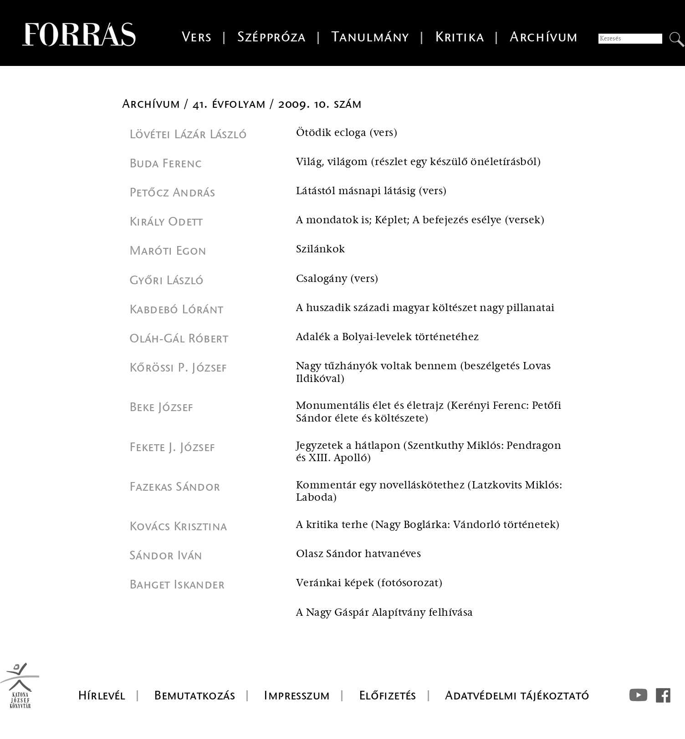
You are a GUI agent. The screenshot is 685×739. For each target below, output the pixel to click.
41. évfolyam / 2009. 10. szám (277, 103)
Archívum (544, 37)
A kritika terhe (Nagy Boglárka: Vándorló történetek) (428, 525)
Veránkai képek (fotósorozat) (369, 583)
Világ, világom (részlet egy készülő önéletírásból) (418, 162)
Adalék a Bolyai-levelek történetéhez (387, 337)
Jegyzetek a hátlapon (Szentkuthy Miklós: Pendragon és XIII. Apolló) (428, 452)
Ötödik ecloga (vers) (347, 133)
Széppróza (271, 37)
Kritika (459, 37)
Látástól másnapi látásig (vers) (371, 191)
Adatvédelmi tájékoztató (517, 695)
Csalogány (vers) (337, 279)
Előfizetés (387, 695)
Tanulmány (370, 37)
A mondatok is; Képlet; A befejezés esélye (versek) (420, 220)
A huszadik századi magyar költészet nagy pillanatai (425, 308)
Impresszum (297, 695)
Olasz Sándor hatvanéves (358, 554)
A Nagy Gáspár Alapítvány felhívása (384, 613)
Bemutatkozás (194, 695)
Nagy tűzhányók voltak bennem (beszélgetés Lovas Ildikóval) (423, 372)
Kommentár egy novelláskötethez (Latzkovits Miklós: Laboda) (429, 491)
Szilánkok (320, 249)
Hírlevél (101, 695)
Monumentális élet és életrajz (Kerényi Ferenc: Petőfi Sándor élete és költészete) (428, 412)
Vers (197, 37)
